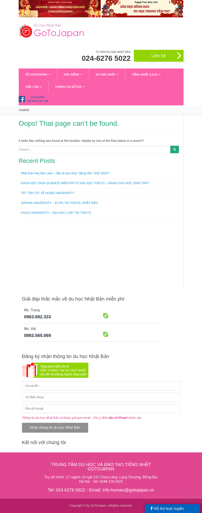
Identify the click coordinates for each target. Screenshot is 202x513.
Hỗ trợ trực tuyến (167, 508)
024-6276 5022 (106, 58)
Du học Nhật (107, 74)
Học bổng (73, 74)
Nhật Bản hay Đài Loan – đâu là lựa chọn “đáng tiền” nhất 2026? (65, 173)
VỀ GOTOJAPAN (37, 74)
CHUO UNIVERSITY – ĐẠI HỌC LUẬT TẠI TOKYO (56, 212)
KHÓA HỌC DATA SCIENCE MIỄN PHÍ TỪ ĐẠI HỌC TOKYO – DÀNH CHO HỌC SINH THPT (85, 183)
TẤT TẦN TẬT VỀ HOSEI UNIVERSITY (47, 193)
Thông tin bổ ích (70, 86)
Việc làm (33, 86)
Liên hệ (166, 56)
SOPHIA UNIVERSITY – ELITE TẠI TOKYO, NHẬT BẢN (59, 203)
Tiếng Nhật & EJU (146, 74)
